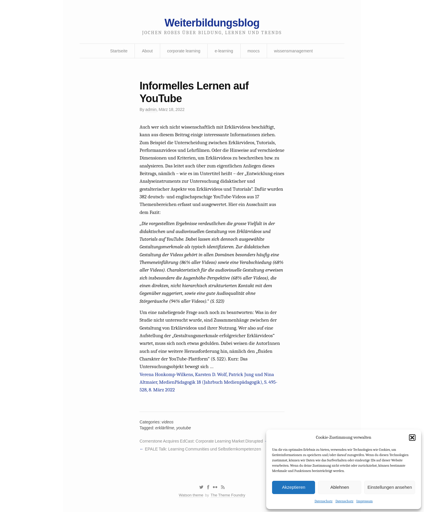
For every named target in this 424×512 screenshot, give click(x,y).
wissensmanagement (293, 51)
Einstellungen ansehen (389, 487)
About (147, 51)
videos (167, 422)
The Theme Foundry (228, 495)
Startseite (118, 51)
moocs (253, 51)
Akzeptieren (293, 487)
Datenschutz (323, 501)
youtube (183, 427)
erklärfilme (164, 427)
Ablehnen (339, 487)
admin (151, 109)
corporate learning (183, 51)
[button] (412, 437)
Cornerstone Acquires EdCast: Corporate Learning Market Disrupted (201, 441)
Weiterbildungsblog (212, 23)
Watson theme (191, 495)
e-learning (224, 51)
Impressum (364, 501)
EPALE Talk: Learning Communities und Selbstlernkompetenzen (203, 449)
